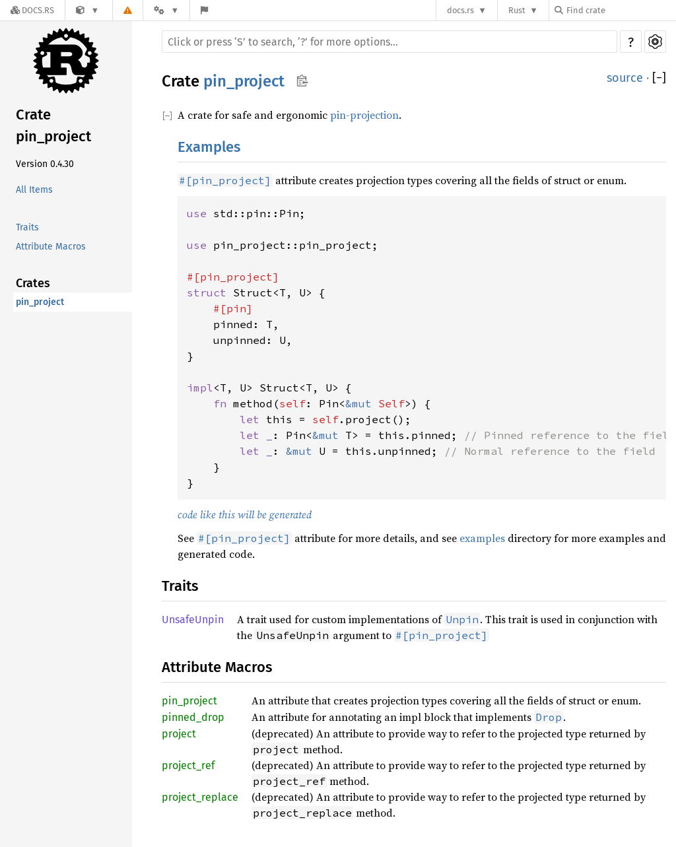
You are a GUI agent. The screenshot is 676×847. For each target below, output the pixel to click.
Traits (27, 227)
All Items (34, 189)
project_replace (200, 797)
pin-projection (364, 115)
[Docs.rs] (32, 10)
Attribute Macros (51, 246)
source (625, 78)
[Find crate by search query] (620, 10)
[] (659, 78)
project (179, 734)
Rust (516, 10)
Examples (209, 147)
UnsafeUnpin (193, 619)
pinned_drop (193, 717)
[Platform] (166, 10)
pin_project (40, 302)
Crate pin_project (53, 125)
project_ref (188, 765)
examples (482, 538)
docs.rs (460, 10)
